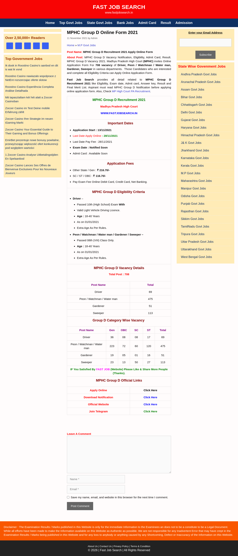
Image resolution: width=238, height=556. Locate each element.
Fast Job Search (119, 7)
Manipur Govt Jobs (193, 188)
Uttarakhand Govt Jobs (196, 249)
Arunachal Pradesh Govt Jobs (201, 82)
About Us (93, 546)
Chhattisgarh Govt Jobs (196, 104)
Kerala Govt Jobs (192, 165)
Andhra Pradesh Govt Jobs (199, 74)
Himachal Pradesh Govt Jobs (200, 135)
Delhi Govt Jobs (191, 112)
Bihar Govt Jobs (191, 97)
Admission (183, 23)
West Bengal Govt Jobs (196, 257)
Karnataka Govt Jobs (195, 158)
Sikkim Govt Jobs (192, 218)
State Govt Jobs (99, 23)
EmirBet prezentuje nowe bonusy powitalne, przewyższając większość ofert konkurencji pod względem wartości (32, 143)
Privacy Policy (121, 546)
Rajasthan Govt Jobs (195, 211)
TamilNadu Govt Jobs (195, 226)
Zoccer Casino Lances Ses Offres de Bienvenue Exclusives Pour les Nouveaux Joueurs (31, 169)
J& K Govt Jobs (191, 142)
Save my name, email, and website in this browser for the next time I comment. (119, 497)
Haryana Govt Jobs (193, 127)
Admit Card (147, 23)
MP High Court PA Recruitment (131, 91)
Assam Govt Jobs (192, 89)
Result (166, 23)
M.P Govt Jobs (87, 45)
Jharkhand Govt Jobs (195, 150)
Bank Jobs (125, 23)
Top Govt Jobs (71, 23)
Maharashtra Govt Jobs (196, 180)
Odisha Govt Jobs (193, 196)
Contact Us (106, 546)
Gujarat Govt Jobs (193, 120)
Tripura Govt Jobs (193, 234)
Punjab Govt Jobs (192, 203)
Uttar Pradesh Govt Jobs (197, 241)
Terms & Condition (140, 546)
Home (50, 23)
